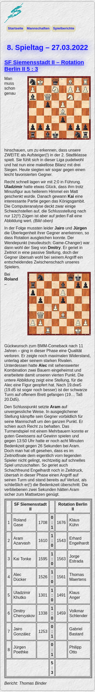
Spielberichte (63, 28)
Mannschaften (38, 28)
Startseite (15, 28)
